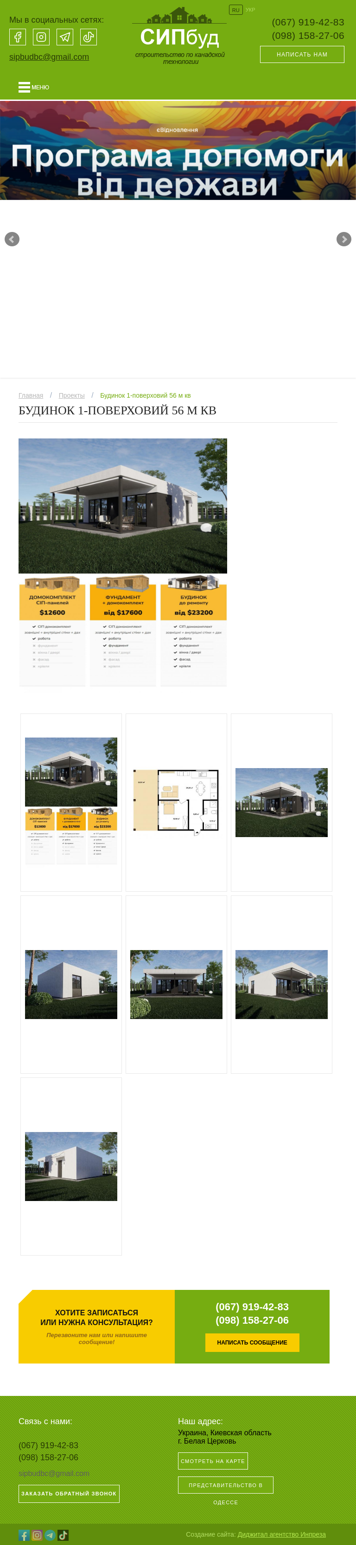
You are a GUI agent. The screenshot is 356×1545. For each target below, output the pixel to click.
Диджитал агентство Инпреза (282, 1534)
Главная (31, 395)
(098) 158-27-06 (308, 35)
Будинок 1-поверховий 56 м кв (145, 395)
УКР (250, 10)
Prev (12, 239)
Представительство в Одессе (226, 1488)
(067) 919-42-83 (308, 22)
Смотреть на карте (213, 1461)
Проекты (72, 395)
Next (344, 239)
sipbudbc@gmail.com (49, 57)
